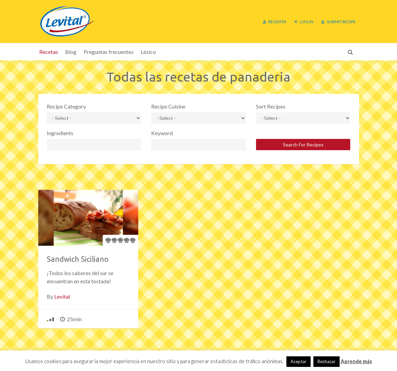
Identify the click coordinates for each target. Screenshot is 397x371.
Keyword (162, 133)
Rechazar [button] (326, 361)
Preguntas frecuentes (108, 51)
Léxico (148, 51)
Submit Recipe (338, 21)
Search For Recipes (303, 144)
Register (274, 21)
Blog (70, 51)
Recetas (48, 51)
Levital (62, 296)
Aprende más (356, 361)
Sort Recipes (270, 106)
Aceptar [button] (298, 361)
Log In (303, 21)
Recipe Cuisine (168, 106)
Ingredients (60, 133)
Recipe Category (66, 106)
